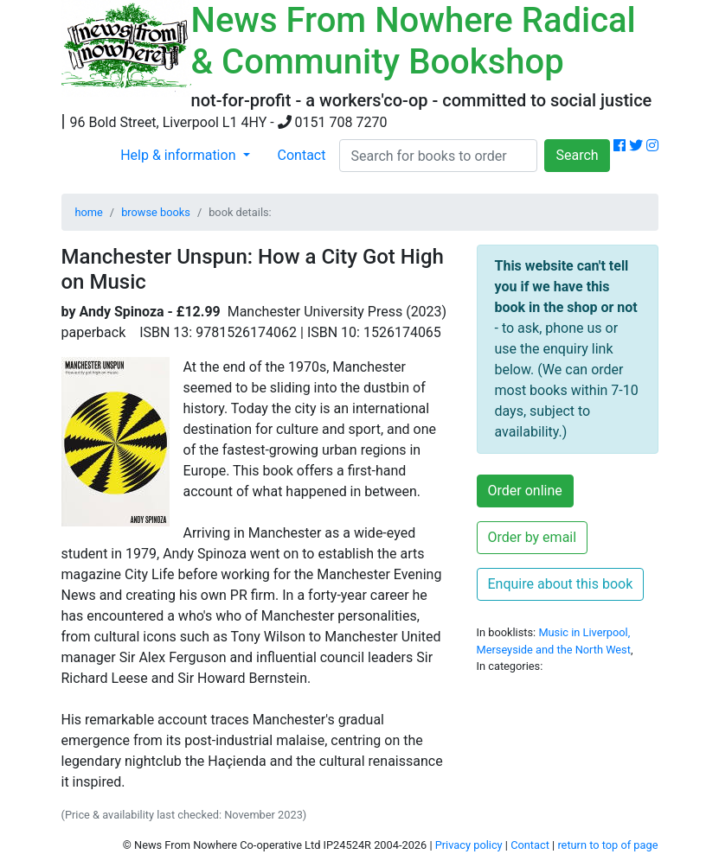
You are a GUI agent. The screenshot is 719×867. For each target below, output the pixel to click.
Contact (302, 155)
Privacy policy (469, 844)
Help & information (179, 155)
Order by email (532, 537)
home (89, 212)
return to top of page (607, 844)
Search (576, 155)
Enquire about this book (560, 584)
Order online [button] (525, 490)
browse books (155, 212)
